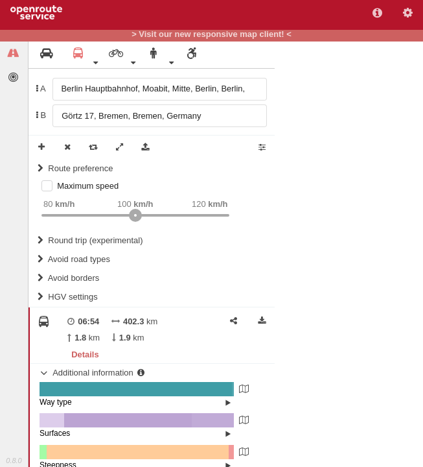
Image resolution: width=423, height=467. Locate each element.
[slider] (135, 215)
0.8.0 (13, 460)
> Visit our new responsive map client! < (211, 34)
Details (84, 354)
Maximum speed (88, 186)
